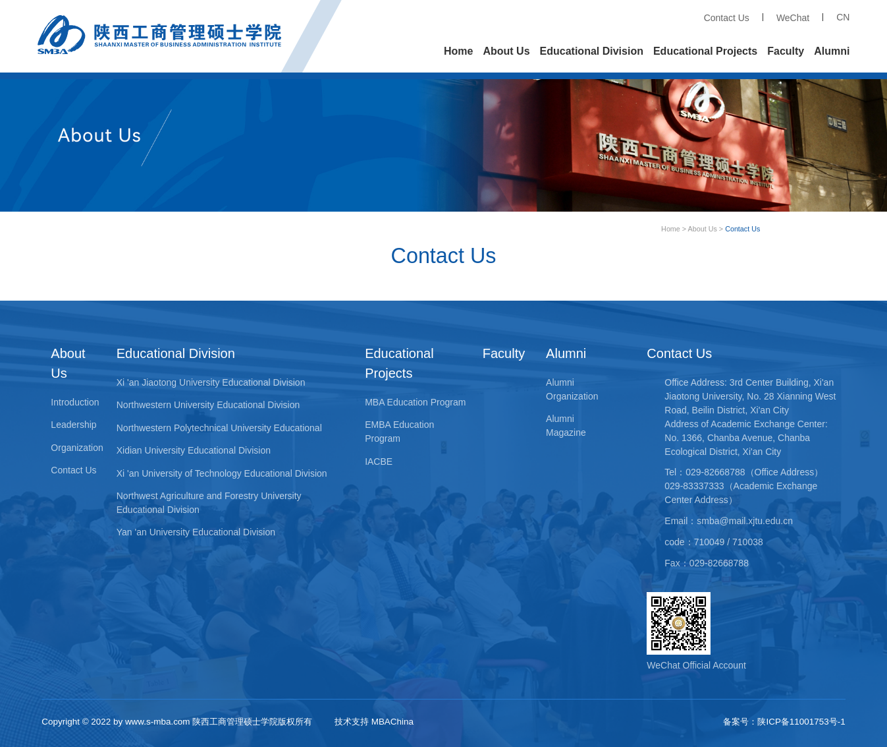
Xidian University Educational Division (194, 450)
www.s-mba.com (157, 722)
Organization (77, 447)
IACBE (378, 461)
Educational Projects (705, 51)
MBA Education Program (415, 402)
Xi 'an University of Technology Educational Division (222, 473)
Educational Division (591, 51)
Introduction (75, 402)
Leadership (73, 424)
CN (842, 17)
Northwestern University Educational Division (208, 405)
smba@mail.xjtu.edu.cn (745, 521)
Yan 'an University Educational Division (196, 532)
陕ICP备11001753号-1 (801, 722)
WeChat (792, 18)
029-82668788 (715, 472)
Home (458, 51)
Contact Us (726, 18)
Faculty (785, 51)
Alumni (831, 51)
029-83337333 (694, 486)
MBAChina (392, 722)
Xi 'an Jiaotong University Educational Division (211, 382)
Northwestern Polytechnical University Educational (219, 428)
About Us (506, 51)
